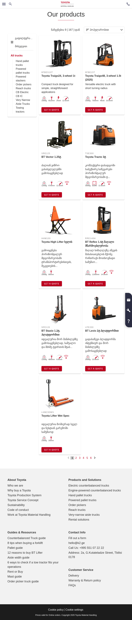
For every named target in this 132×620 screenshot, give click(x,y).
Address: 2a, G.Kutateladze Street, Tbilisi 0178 (95, 555)
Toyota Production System (24, 495)
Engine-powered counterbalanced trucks (94, 490)
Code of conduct (18, 510)
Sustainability (16, 505)
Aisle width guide (18, 557)
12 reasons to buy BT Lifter (25, 552)
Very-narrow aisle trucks (84, 514)
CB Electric (22, 92)
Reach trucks (23, 88)
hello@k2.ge (76, 543)
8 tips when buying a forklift (25, 543)
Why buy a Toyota (19, 490)
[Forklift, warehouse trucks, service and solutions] (67, 4)
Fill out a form (77, 538)
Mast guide (14, 576)
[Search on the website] (10, 4)
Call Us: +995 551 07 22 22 (86, 547)
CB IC (19, 96)
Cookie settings (74, 609)
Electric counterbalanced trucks (88, 485)
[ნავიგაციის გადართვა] (4, 4)
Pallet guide (15, 547)
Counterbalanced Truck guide (26, 538)
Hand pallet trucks (80, 495)
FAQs (72, 585)
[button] (128, 299)
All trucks (17, 55)
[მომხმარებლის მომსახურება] (128, 4)
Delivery (73, 575)
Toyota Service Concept (22, 500)
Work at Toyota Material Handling (28, 514)
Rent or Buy (15, 571)
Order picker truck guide (23, 581)
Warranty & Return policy (84, 580)
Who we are (15, 485)
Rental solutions (78, 519)
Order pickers (23, 84)
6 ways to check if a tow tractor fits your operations (33, 564)
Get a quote (51, 109)
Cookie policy (56, 609)
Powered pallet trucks (82, 500)
